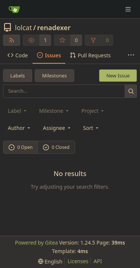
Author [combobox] (19, 127)
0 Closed (56, 147)
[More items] (131, 55)
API (98, 261)
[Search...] (131, 91)
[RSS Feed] (11, 40)
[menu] (91, 127)
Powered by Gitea (36, 242)
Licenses (78, 261)
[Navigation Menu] (128, 9)
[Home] (14, 9)
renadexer (54, 27)
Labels (17, 75)
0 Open (21, 147)
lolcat (23, 27)
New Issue (118, 75)
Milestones (54, 75)
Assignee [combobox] (57, 127)
